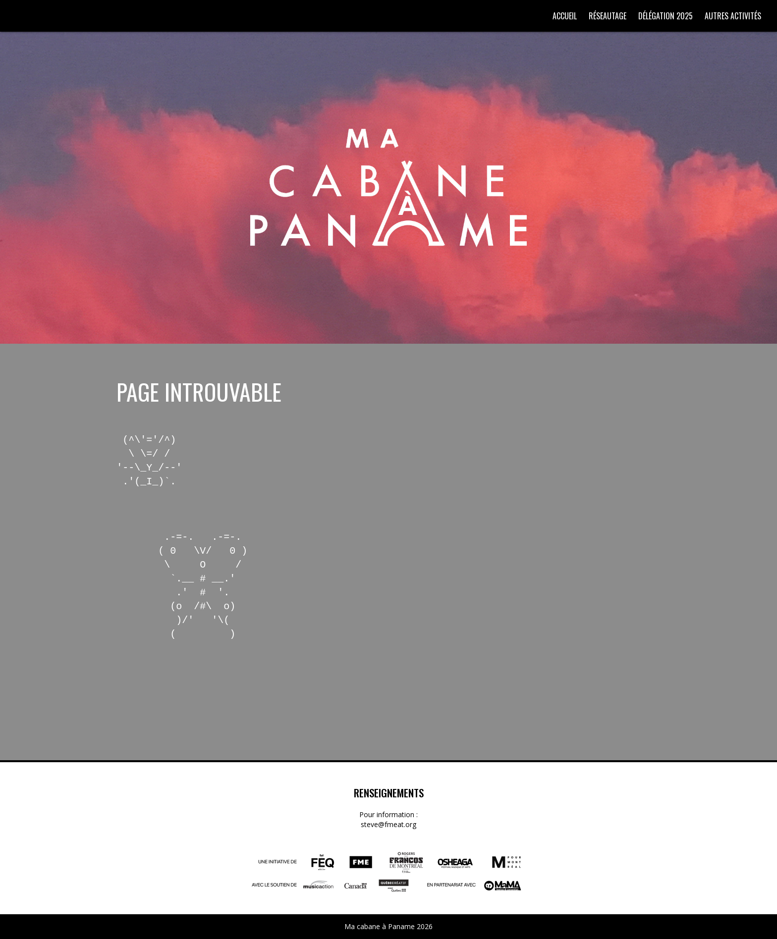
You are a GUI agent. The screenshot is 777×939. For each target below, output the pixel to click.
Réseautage (607, 16)
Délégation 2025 (665, 16)
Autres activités (733, 16)
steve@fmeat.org (388, 824)
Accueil (565, 16)
